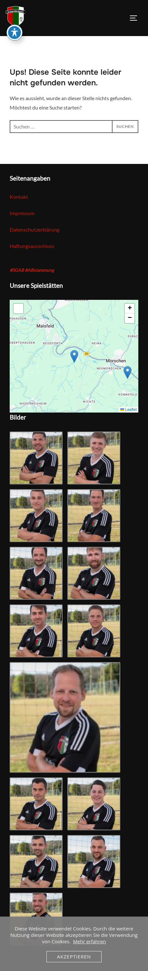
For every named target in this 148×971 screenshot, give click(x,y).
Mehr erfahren (89, 941)
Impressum (22, 213)
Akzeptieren (74, 956)
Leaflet (128, 409)
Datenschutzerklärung (34, 229)
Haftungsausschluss (32, 246)
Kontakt (19, 197)
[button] (74, 356)
